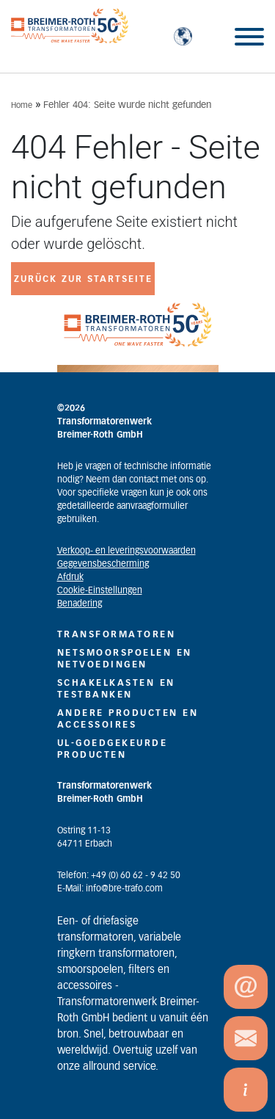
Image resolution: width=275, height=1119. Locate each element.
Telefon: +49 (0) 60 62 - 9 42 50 (118, 875)
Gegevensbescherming (103, 564)
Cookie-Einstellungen (99, 590)
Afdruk (70, 577)
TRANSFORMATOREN (116, 634)
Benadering (79, 603)
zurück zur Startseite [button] (83, 279)
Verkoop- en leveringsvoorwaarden (126, 550)
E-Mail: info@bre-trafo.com (110, 888)
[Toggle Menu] (249, 37)
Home (21, 105)
